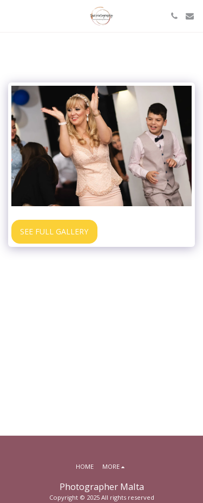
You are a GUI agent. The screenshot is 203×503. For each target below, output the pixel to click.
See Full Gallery (54, 231)
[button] (12, 15)
